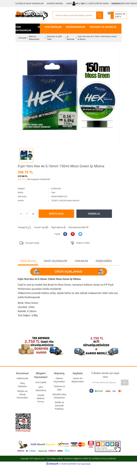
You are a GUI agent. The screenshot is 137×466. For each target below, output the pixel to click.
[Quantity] (27, 214)
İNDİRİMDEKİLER (75, 26)
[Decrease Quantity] (21, 214)
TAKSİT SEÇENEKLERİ (55, 261)
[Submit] (125, 382)
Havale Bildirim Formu (41, 398)
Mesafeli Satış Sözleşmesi (59, 396)
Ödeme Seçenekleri (59, 380)
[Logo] (32, 15)
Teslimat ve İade (59, 388)
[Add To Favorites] (78, 227)
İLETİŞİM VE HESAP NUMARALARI (30, 3)
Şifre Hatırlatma (41, 389)
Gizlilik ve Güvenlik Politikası (59, 405)
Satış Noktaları (22, 385)
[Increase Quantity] (33, 214)
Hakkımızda (22, 378)
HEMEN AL (94, 213)
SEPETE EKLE (56, 213)
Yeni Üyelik (115, 3)
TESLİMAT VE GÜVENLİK (103, 26)
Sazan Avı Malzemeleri (78, 380)
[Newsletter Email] (105, 382)
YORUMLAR (81, 261)
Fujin (53, 192)
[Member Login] (78, 3)
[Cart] (119, 15)
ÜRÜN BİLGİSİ (28, 261)
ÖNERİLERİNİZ (104, 261)
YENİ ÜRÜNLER (52, 26)
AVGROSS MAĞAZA (55, 3)
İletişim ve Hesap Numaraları (22, 394)
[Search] (74, 15)
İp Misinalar (56, 188)
